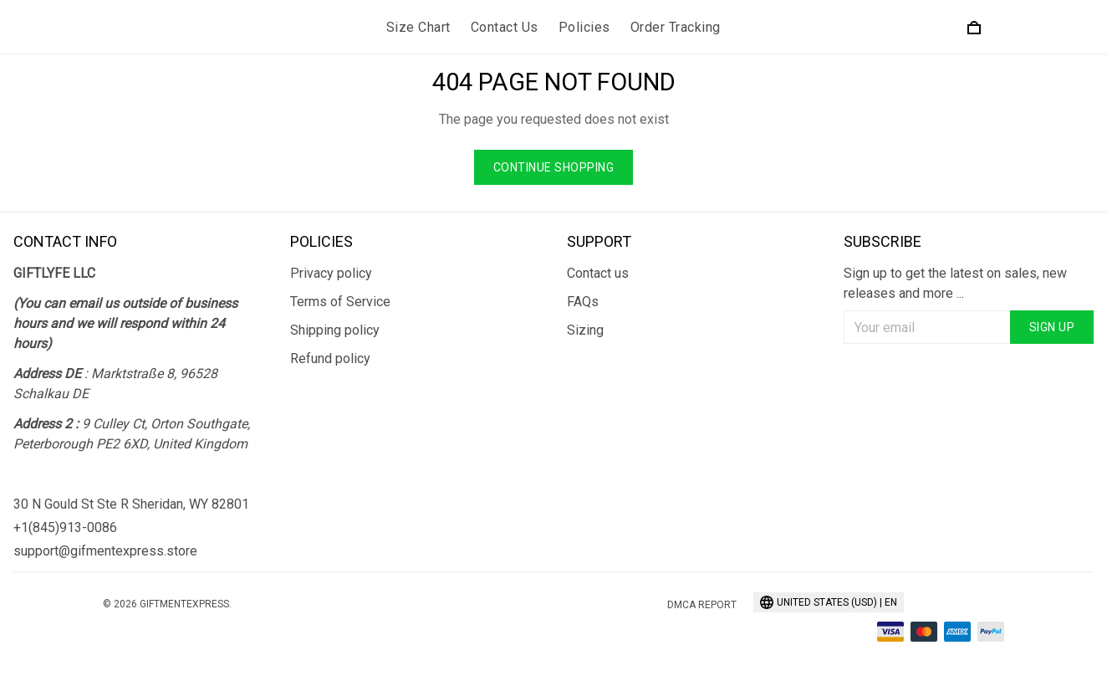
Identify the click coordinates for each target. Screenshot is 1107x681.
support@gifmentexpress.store (105, 551)
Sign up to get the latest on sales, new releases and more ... (955, 283)
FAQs (583, 302)
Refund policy (330, 358)
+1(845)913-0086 (65, 527)
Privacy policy (331, 273)
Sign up (1052, 327)
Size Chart (418, 27)
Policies (584, 27)
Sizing (585, 330)
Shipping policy (335, 330)
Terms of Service (340, 302)
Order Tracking (675, 27)
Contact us (598, 273)
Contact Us (504, 27)
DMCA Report (702, 605)
